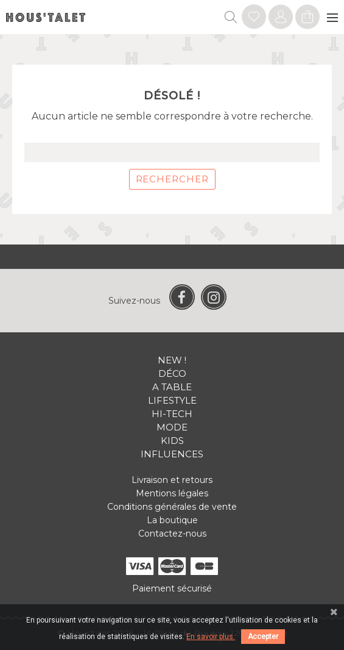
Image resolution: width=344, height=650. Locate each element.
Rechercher (172, 179)
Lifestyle (172, 400)
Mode (172, 427)
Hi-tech (172, 414)
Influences (172, 454)
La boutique (172, 520)
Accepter (263, 636)
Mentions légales (172, 493)
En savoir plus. (210, 636)
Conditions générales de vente (172, 506)
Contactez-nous (172, 533)
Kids (172, 440)
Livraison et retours (172, 479)
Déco (172, 373)
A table (172, 387)
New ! (172, 360)
